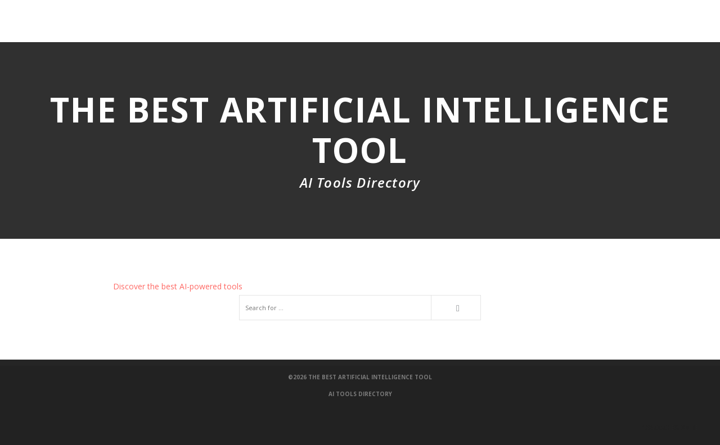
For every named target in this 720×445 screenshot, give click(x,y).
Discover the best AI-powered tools (177, 286)
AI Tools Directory (360, 394)
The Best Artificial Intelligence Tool (370, 377)
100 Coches (673, 428)
